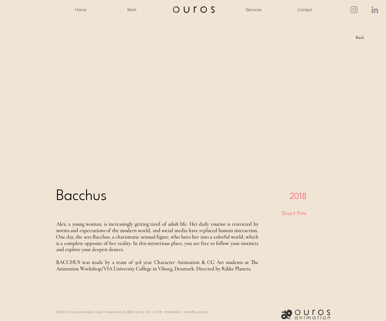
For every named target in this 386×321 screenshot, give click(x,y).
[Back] (360, 37)
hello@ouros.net (196, 312)
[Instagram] (354, 10)
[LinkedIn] (375, 10)
